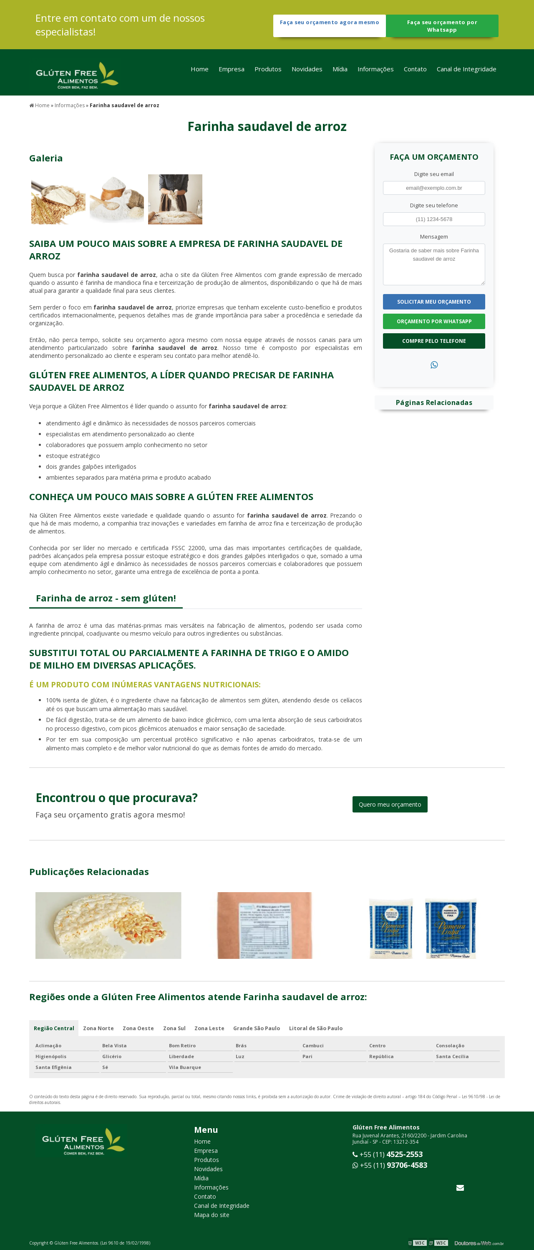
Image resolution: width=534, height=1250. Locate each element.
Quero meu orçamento (390, 803)
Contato (415, 72)
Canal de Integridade (466, 72)
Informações (376, 72)
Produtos (268, 72)
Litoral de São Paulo (320, 1027)
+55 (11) (388, 1154)
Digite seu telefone (434, 204)
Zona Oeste (139, 1027)
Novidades (307, 72)
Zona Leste (212, 1027)
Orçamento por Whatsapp (434, 320)
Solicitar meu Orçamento (434, 300)
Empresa (231, 72)
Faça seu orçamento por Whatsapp (442, 26)
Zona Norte (99, 1027)
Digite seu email (434, 172)
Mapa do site (211, 1215)
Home (200, 72)
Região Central (54, 1027)
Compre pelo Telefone (434, 339)
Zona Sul (176, 1027)
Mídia (340, 72)
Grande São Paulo (260, 1027)
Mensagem (434, 235)
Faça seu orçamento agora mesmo (329, 26)
